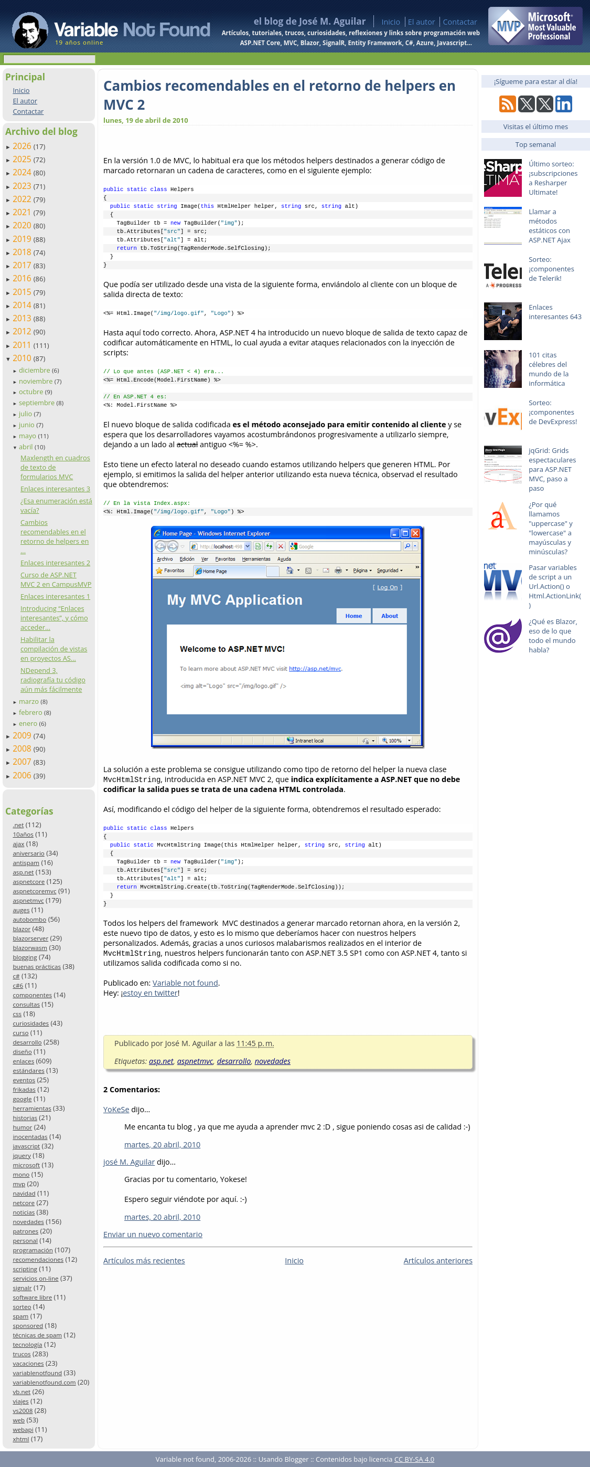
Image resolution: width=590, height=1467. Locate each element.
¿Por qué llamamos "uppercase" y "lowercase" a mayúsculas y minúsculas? (551, 528)
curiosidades (31, 1023)
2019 (23, 239)
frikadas (24, 1089)
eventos (24, 1080)
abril (27, 446)
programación (32, 1250)
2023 (23, 186)
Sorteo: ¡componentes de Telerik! (551, 269)
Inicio (390, 22)
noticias (24, 1212)
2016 (23, 278)
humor (22, 1127)
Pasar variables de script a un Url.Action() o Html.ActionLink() (555, 586)
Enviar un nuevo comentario (152, 1234)
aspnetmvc (28, 900)
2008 (23, 748)
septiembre (38, 402)
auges (21, 910)
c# (16, 976)
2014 (23, 305)
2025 (23, 159)
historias (25, 1118)
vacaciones (28, 1363)
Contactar (460, 22)
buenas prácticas (37, 966)
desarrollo (27, 1042)
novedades (28, 1222)
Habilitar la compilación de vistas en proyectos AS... (53, 649)
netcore (24, 1203)
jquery (21, 1155)
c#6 (18, 985)
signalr (22, 1288)
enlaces (23, 1061)
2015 (23, 292)
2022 (23, 199)
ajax (18, 844)
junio (27, 424)
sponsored (28, 1325)
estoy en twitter (150, 993)
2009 (23, 735)
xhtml (21, 1439)
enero (29, 723)
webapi (23, 1429)
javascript (26, 1146)
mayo (28, 435)
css (17, 1014)
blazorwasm (30, 948)
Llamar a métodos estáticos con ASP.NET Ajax (550, 226)
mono (21, 1174)
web (19, 1420)
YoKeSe (116, 1109)
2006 (23, 775)
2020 (23, 225)
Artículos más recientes (144, 1260)
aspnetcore (29, 881)
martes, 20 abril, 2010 (162, 1144)
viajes (20, 1401)
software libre (32, 1297)
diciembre (35, 370)
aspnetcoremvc (34, 891)
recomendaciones (38, 1259)
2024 (23, 172)
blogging (25, 957)
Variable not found (185, 983)
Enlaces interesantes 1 (55, 596)
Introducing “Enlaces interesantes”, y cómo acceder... (54, 618)
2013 (23, 318)
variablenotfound (37, 1373)
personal (25, 1240)
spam (20, 1316)
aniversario (28, 853)
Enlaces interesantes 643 (555, 311)
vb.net (21, 1392)
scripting (25, 1269)
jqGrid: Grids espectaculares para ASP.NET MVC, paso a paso (552, 469)
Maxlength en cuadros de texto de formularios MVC (55, 467)
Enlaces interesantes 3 (55, 488)
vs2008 (23, 1411)
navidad (24, 1193)
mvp (19, 1184)
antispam (26, 863)
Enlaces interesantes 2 (55, 562)
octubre (32, 391)
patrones (25, 1231)
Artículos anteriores (438, 1260)
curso (20, 1033)
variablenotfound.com (44, 1382)
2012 (23, 331)
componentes (32, 995)
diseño (22, 1052)
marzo (29, 701)
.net (18, 825)
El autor (421, 22)
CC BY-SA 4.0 (414, 1459)
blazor (21, 929)
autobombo (29, 919)
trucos (21, 1354)
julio (26, 413)
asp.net (23, 872)
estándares (28, 1070)
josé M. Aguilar (129, 1162)
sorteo (22, 1307)
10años (23, 834)
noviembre (37, 381)
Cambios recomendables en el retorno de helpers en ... (54, 536)
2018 (23, 252)
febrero (31, 712)
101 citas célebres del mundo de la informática (548, 369)
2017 (23, 265)
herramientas (32, 1108)
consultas (26, 1004)
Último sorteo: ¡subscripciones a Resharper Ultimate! (553, 178)
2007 (23, 761)
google (22, 1099)
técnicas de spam (37, 1335)
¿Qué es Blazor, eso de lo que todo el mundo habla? (553, 636)
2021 (23, 212)
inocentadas (30, 1137)
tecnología (27, 1344)
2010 (23, 358)
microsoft (26, 1165)
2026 (23, 146)
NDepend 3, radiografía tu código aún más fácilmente (52, 680)
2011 (23, 345)
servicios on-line (35, 1278)
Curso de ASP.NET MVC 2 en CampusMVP (56, 579)
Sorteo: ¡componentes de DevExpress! (553, 412)
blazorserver (30, 938)
